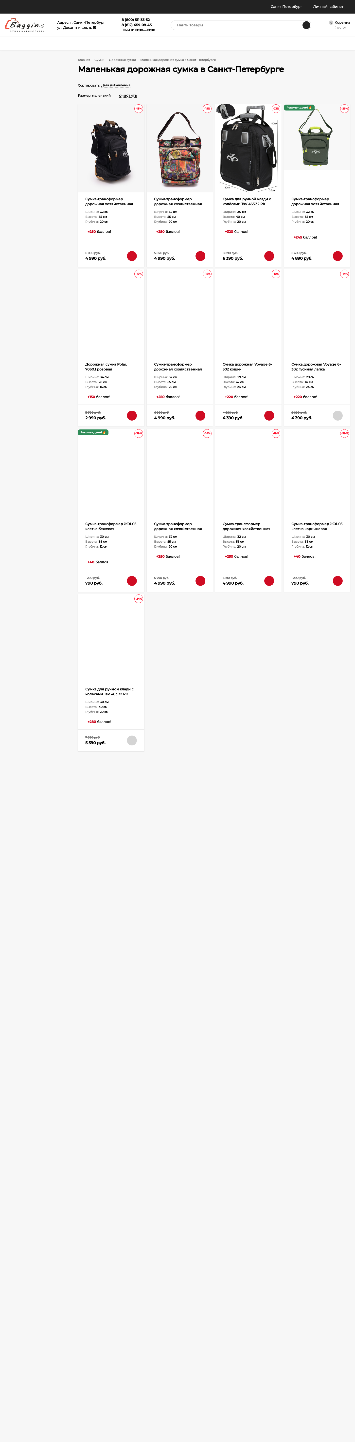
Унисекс (22, 106)
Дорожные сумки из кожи (99, 860)
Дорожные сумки (125, 60)
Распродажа (168, 1378)
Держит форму (28, 192)
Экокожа (22, 151)
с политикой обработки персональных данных (139, 1304)
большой (23, 238)
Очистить (54, 436)
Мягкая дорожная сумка (237, 860)
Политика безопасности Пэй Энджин (24, 1408)
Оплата (64, 1372)
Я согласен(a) (126, 1304)
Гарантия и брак (71, 1385)
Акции (20, 81)
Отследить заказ (17, 1385)
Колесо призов (166, 6)
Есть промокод (28, 74)
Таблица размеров (73, 1397)
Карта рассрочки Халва (77, 1409)
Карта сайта (68, 1415)
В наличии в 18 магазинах (38, 67)
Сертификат (168, 1372)
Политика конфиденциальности (22, 1399)
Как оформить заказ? (75, 1360)
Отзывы (108, 6)
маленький (25, 224)
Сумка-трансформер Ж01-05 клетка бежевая (153, 906)
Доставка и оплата (190, 779)
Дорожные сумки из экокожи (146, 860)
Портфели (166, 1360)
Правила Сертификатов (77, 1403)
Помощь (48, 6)
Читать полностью (312, 951)
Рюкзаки (119, 1372)
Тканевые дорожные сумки (193, 860)
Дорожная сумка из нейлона (282, 860)
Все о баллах (15, 1366)
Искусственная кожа (33, 158)
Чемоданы (121, 1366)
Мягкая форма (27, 199)
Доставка (66, 1366)
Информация (78, 6)
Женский (23, 113)
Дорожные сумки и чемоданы (103, 820)
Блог (9, 1417)
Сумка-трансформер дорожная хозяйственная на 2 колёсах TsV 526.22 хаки (316, 204)
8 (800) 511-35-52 (259, 1289)
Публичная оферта (19, 1391)
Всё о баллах (133, 6)
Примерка (13, 1378)
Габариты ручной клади (77, 1391)
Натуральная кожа (31, 145)
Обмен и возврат (72, 1378)
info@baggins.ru (312, 1289)
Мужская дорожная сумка (100, 840)
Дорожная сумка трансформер (154, 820)
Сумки (101, 60)
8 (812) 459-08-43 (259, 1297)
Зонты (117, 1378)
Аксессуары (168, 1366)
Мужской (23, 120)
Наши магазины (19, 6)
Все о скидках (15, 1372)
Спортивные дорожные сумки (247, 820)
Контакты (12, 1423)
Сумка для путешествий (201, 820)
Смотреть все (160, 879)
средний (23, 231)
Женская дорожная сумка (145, 840)
